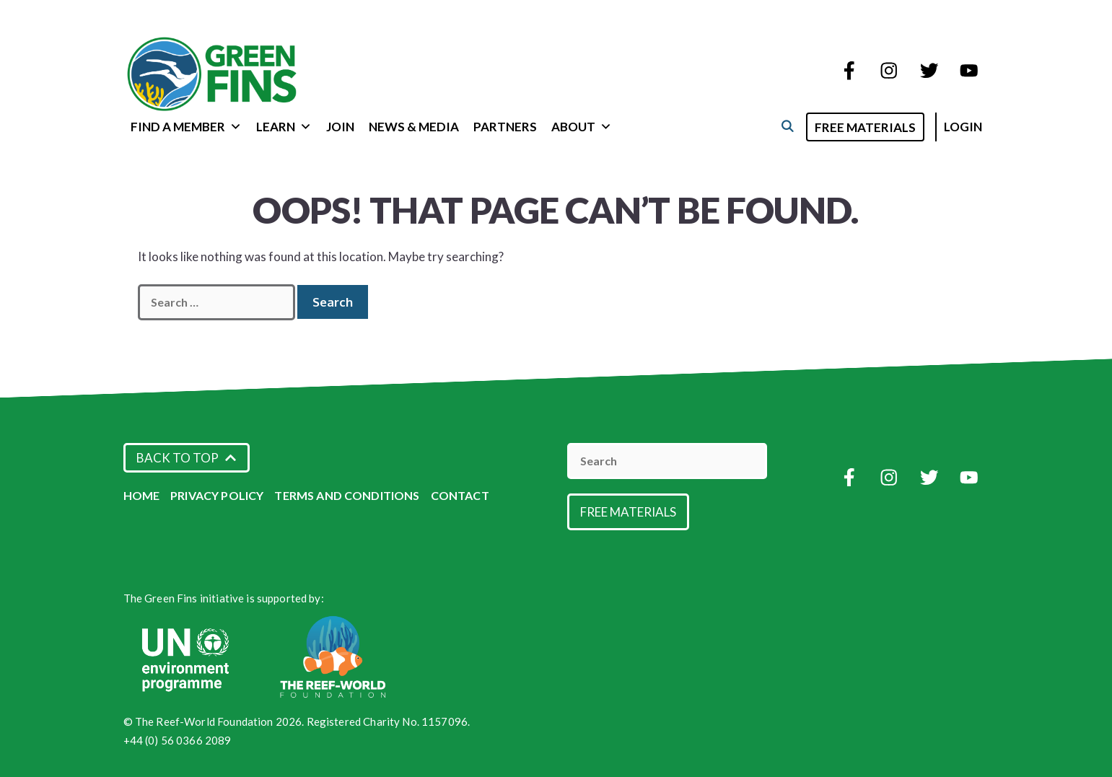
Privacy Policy (216, 495)
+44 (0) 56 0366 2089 (177, 740)
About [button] (581, 126)
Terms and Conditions (346, 495)
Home (141, 495)
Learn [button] (284, 126)
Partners (505, 126)
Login (963, 126)
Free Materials (865, 127)
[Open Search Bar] (787, 126)
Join (340, 126)
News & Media (414, 126)
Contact (460, 495)
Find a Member (186, 126)
